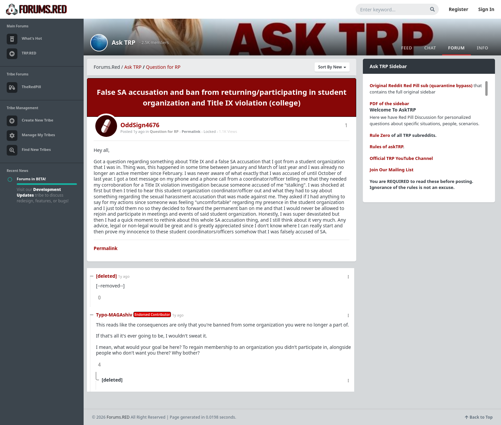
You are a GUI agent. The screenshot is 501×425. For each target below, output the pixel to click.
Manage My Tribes (31, 135)
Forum (456, 48)
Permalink (191, 131)
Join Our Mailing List (391, 170)
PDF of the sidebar (389, 103)
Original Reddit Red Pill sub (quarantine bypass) (421, 85)
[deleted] (106, 276)
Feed (406, 48)
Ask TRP (123, 42)
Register (458, 9)
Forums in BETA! (31, 178)
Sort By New (332, 67)
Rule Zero (380, 135)
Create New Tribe (30, 121)
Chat (430, 48)
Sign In (486, 9)
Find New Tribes (29, 150)
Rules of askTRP (386, 147)
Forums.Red (107, 67)
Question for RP (163, 67)
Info (482, 48)
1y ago (123, 276)
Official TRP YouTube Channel (401, 158)
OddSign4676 (140, 125)
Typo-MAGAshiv (114, 314)
